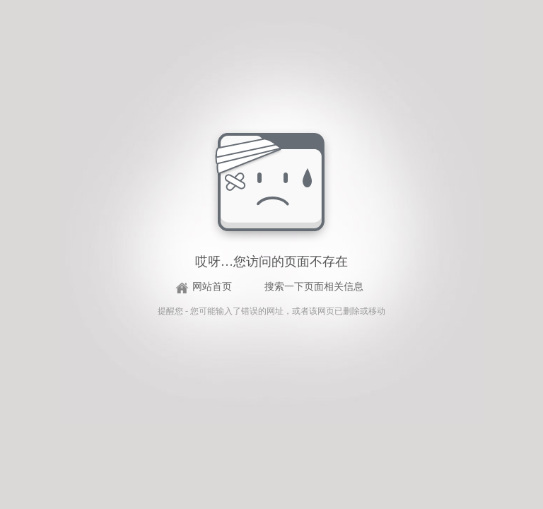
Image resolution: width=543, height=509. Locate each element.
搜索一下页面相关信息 (313, 286)
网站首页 (212, 286)
